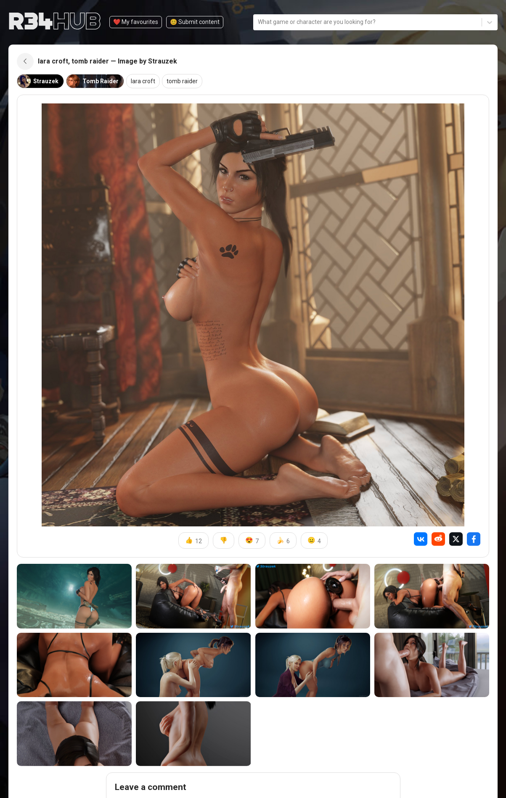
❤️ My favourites (135, 21)
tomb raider (182, 81)
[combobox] (258, 22)
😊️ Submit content (195, 21)
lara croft (143, 81)
